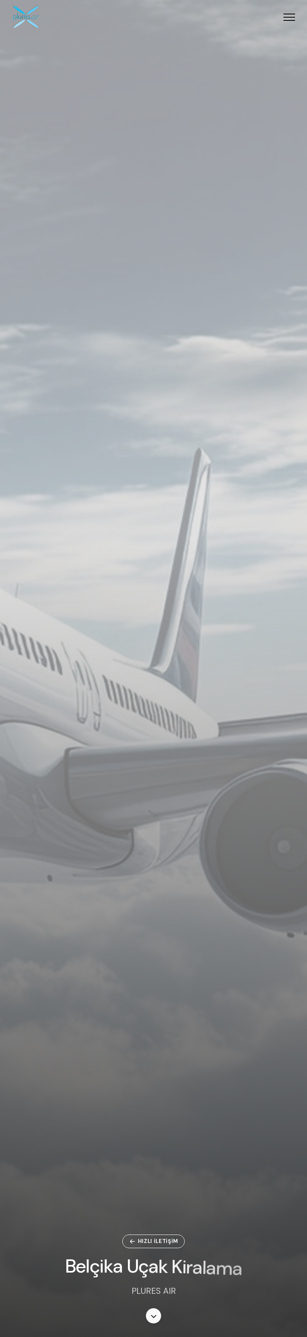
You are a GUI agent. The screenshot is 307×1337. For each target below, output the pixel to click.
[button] (289, 17)
